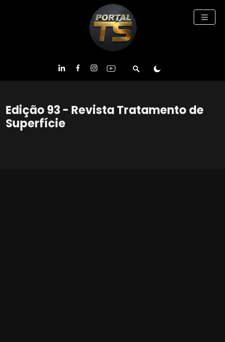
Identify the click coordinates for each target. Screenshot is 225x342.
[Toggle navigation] (205, 17)
